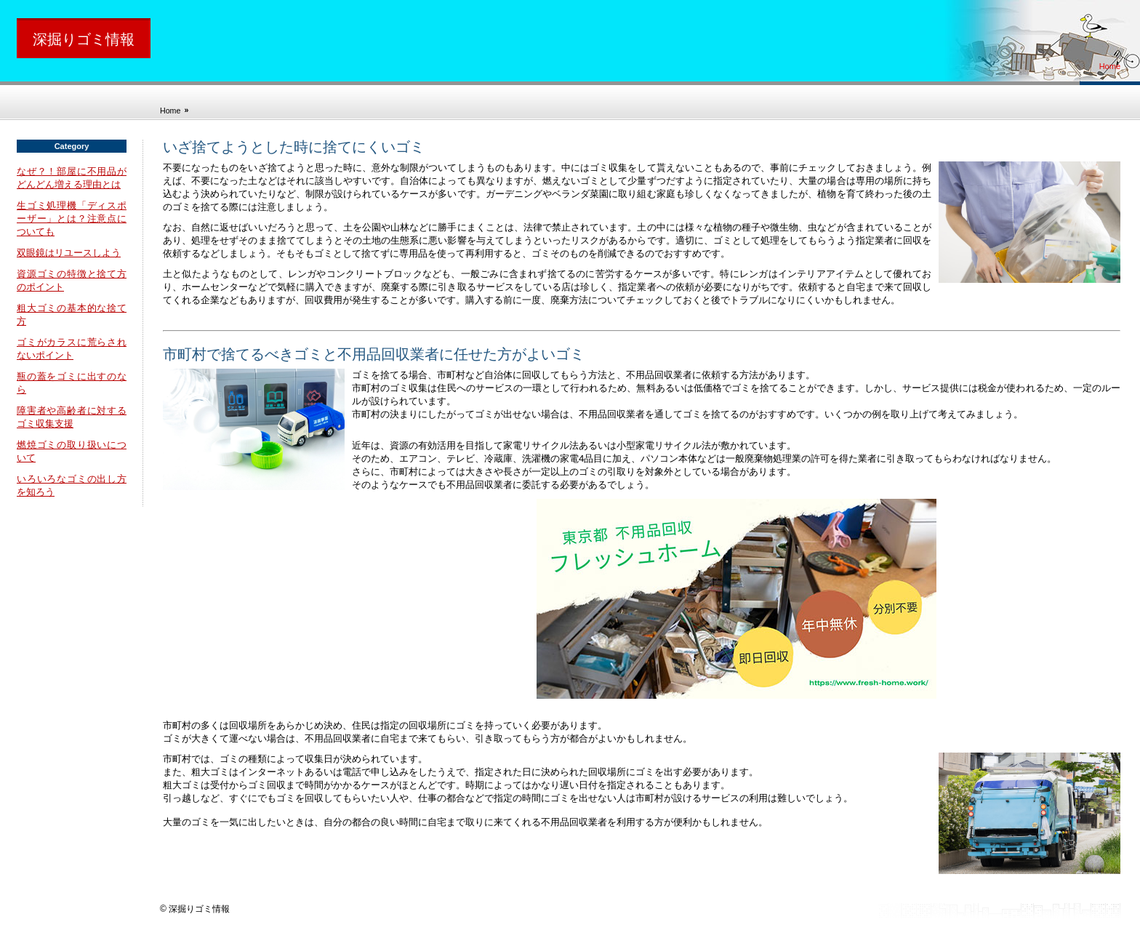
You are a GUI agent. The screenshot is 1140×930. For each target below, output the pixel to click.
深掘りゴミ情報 (84, 39)
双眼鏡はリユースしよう (69, 252)
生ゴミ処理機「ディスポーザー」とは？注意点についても (72, 218)
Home (1109, 66)
